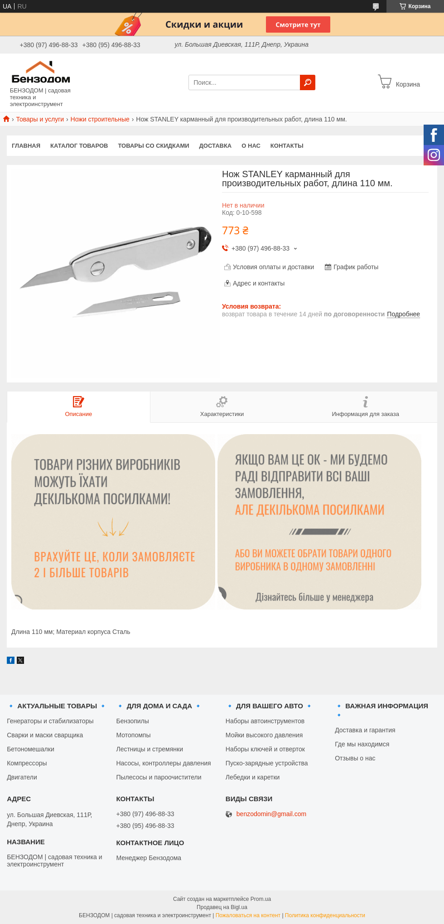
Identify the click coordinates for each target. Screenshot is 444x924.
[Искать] (307, 82)
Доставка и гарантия (365, 730)
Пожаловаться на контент (248, 915)
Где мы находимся (362, 744)
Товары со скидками (153, 145)
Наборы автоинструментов (265, 721)
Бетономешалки (30, 749)
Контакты (287, 145)
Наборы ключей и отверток (265, 749)
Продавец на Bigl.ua (222, 907)
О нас (251, 145)
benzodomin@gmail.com (271, 814)
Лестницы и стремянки (149, 749)
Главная (26, 145)
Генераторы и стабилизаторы (50, 721)
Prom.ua (261, 899)
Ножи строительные (100, 119)
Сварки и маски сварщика (45, 735)
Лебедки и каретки (253, 777)
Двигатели (22, 777)
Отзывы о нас (355, 758)
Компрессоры (27, 763)
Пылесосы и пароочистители (158, 777)
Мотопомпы (133, 735)
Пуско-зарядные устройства (267, 763)
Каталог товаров (79, 145)
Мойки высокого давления (264, 735)
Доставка (215, 145)
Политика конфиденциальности (325, 915)
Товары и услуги (40, 119)
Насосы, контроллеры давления (163, 763)
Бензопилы (132, 721)
